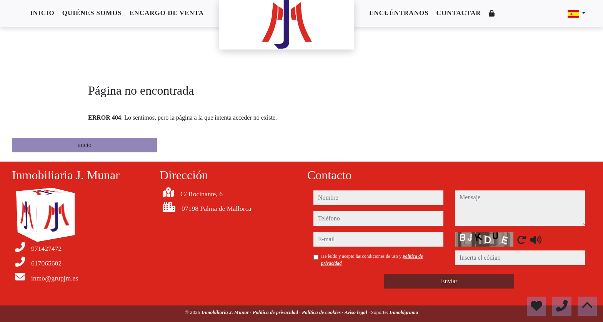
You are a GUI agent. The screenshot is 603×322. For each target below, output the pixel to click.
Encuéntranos (399, 13)
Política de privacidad (276, 312)
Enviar (449, 281)
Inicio (42, 13)
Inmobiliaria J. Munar (226, 312)
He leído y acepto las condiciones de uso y (372, 260)
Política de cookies (322, 312)
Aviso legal (356, 312)
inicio (84, 145)
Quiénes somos (92, 13)
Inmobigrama (404, 312)
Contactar (458, 13)
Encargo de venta (167, 13)
